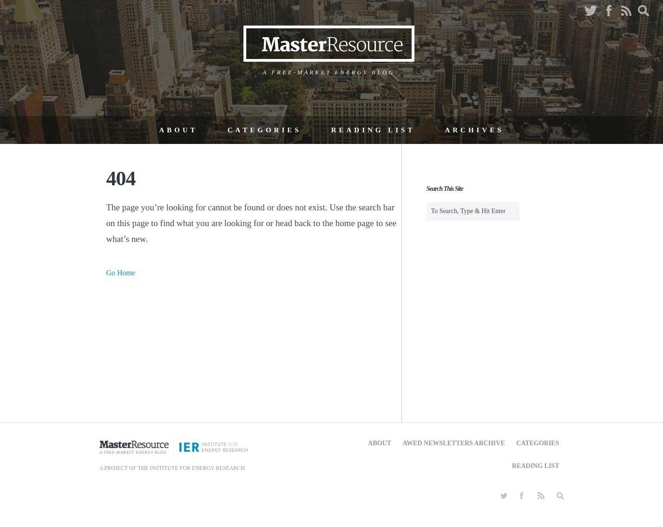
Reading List (373, 130)
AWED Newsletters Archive (454, 443)
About (178, 130)
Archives (474, 130)
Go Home (121, 273)
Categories (265, 130)
